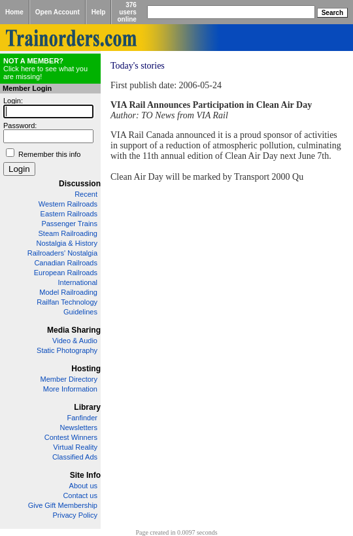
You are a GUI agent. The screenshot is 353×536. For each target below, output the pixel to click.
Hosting (86, 368)
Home (14, 12)
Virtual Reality (75, 447)
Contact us (80, 495)
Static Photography (67, 350)
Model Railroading (68, 292)
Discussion (80, 183)
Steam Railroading (68, 233)
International (77, 282)
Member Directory (69, 379)
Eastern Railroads (69, 214)
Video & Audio (74, 340)
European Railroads (65, 272)
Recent (86, 194)
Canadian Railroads (65, 263)
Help (99, 12)
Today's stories (137, 66)
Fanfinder (82, 418)
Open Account (57, 12)
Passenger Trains (69, 223)
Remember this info (49, 154)
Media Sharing (74, 330)
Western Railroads (68, 204)
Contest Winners (70, 437)
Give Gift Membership (62, 505)
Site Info (85, 475)
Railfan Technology (67, 302)
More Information (70, 389)
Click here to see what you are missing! (45, 68)
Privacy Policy (75, 515)
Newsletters (78, 427)
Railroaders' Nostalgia (62, 253)
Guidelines (80, 312)
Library (87, 407)
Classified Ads (74, 457)
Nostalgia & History (66, 243)
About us (83, 486)
